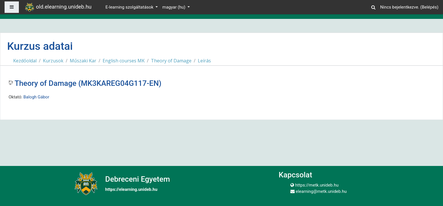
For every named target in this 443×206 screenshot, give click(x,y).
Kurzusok (53, 61)
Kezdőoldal (25, 61)
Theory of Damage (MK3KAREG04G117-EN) (88, 83)
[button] (373, 6)
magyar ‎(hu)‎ (174, 7)
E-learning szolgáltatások (129, 7)
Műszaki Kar (83, 61)
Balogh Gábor (36, 97)
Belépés (429, 7)
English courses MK (124, 61)
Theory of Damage (171, 61)
